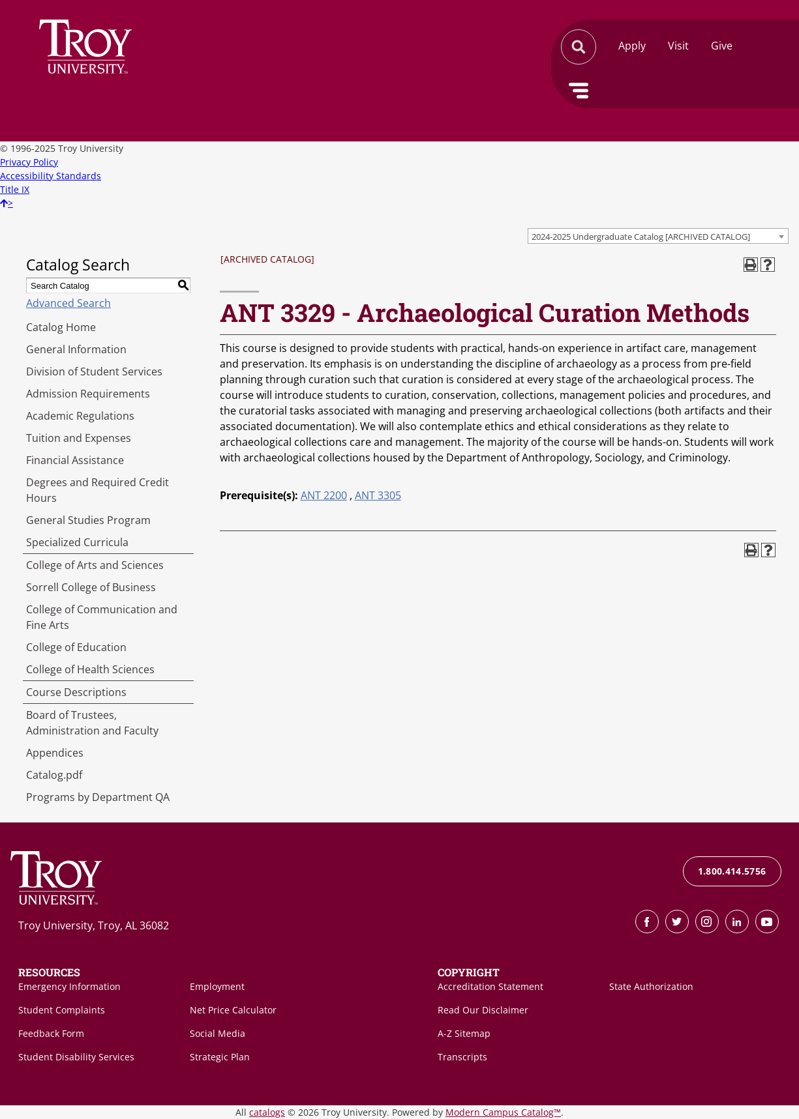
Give (721, 45)
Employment (217, 986)
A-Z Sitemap (464, 1033)
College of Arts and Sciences (95, 565)
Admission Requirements (88, 393)
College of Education (76, 647)
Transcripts (462, 1057)
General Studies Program (88, 520)
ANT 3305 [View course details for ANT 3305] (378, 495)
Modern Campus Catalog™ (503, 1112)
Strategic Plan (220, 1057)
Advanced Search (68, 303)
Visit (678, 45)
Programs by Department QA (98, 797)
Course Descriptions (76, 692)
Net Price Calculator (233, 1010)
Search (85, 47)
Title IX (14, 189)
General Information (76, 349)
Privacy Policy (29, 162)
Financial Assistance (75, 460)
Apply (632, 45)
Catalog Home (61, 327)
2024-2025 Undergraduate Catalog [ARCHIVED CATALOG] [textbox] (641, 236)
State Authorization (651, 986)
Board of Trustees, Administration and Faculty (92, 723)
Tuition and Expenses (78, 438)
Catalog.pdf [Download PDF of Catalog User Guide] (54, 775)
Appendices (54, 753)
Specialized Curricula (77, 542)
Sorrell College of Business (91, 587)
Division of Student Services (94, 371)
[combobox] (658, 236)
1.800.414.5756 (732, 871)
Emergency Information (69, 986)
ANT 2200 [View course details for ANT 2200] (324, 495)
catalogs (267, 1112)
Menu (578, 90)
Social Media (217, 1033)
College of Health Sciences (90, 669)
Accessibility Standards (50, 175)
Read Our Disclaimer (483, 1010)
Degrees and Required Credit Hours (97, 490)
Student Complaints (61, 1010)
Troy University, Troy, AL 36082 (93, 925)
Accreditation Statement (490, 986)
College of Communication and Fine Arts (101, 617)
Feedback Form (51, 1033)
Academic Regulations (80, 416)
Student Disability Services (76, 1057)
